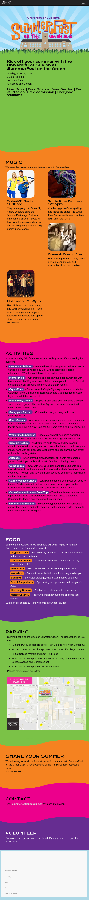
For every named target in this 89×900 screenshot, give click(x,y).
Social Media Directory (11, 870)
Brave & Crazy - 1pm (65, 254)
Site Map (7, 887)
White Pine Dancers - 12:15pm (66, 203)
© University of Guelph (11, 893)
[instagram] (44, 859)
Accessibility (8, 877)
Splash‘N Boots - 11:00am (21, 203)
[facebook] (44, 856)
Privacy (7, 882)
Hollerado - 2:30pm (24, 301)
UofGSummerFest (13, 772)
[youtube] (44, 863)
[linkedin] (44, 866)
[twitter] (44, 853)
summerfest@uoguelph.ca (27, 804)
